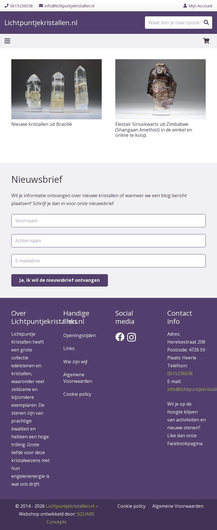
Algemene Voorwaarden (77, 377)
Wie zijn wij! (75, 362)
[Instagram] (131, 337)
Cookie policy (77, 394)
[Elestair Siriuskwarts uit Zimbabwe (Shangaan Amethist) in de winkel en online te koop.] (160, 89)
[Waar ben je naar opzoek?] (178, 22)
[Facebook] (119, 336)
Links (69, 348)
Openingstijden (79, 335)
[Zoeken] (206, 22)
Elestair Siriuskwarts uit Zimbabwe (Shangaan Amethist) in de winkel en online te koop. (153, 129)
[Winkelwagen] (206, 41)
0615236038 (180, 373)
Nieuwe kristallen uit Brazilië (41, 124)
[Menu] (7, 41)
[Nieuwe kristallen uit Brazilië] (56, 89)
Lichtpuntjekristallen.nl (70, 506)
